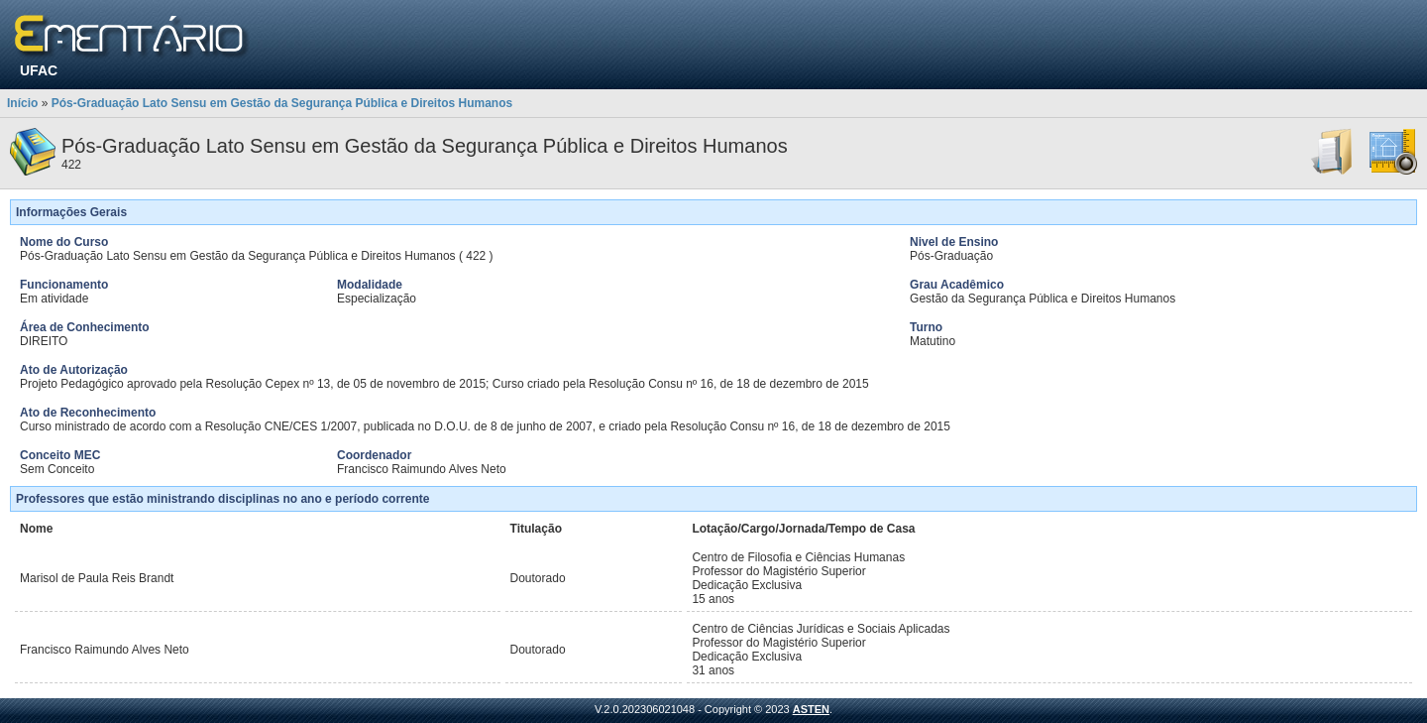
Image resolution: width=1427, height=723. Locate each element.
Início (22, 103)
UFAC (38, 70)
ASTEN (811, 709)
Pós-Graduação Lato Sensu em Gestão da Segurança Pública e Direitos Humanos (282, 103)
